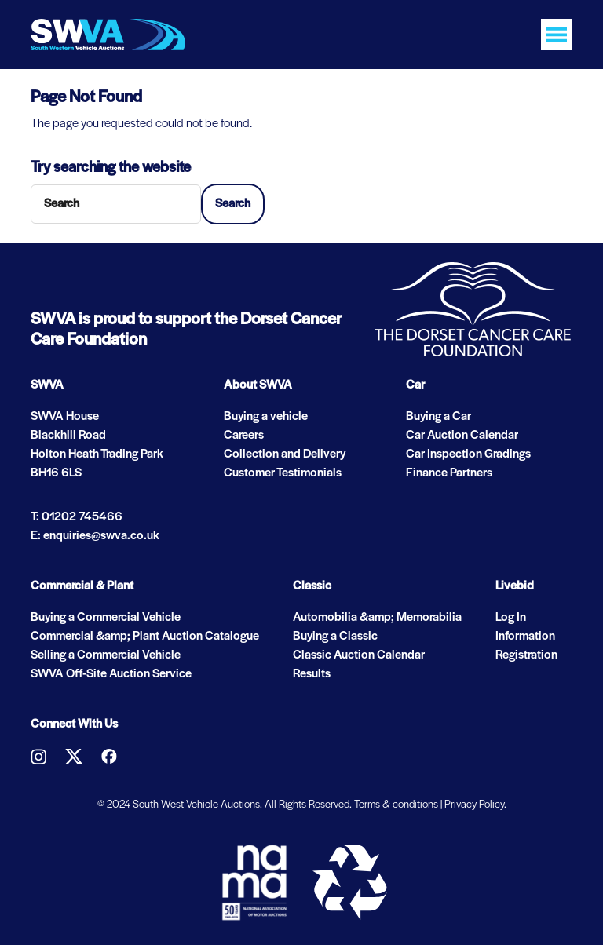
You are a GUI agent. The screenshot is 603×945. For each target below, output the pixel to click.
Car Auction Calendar (462, 435)
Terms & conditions (396, 805)
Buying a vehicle (266, 416)
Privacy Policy (474, 805)
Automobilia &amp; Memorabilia (377, 617)
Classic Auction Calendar (359, 655)
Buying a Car (438, 416)
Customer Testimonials (283, 473)
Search (232, 204)
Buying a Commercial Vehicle (106, 617)
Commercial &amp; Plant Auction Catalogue (145, 636)
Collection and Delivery (284, 454)
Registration (526, 655)
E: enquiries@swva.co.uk (95, 536)
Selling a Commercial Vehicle (106, 655)
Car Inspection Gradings (468, 454)
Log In (510, 617)
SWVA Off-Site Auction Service (111, 674)
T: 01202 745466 (76, 517)
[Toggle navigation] (556, 34)
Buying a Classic (335, 636)
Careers (244, 435)
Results (312, 674)
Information (525, 636)
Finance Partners (449, 473)
